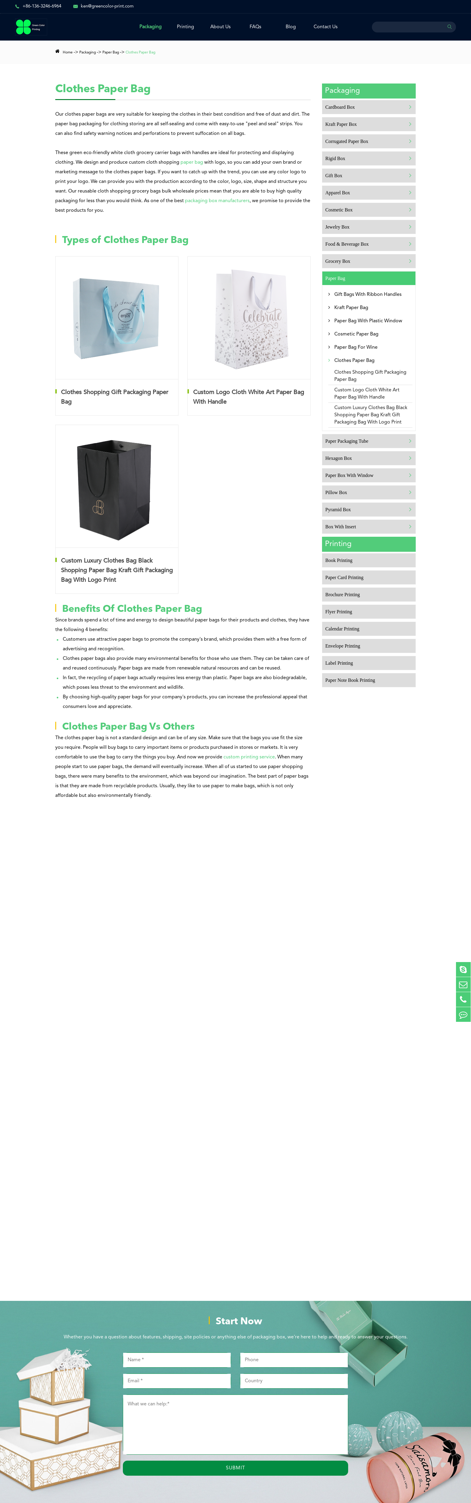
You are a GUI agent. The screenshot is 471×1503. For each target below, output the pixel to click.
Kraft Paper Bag (351, 307)
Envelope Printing (342, 645)
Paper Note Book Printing (350, 680)
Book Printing (338, 560)
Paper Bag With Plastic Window (368, 321)
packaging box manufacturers (217, 201)
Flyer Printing (338, 611)
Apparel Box (337, 192)
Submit (235, 1468)
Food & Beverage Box (347, 244)
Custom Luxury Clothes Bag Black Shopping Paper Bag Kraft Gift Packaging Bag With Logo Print (370, 415)
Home (68, 52)
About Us (220, 27)
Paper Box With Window (349, 475)
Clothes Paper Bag (140, 52)
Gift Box (333, 175)
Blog (291, 27)
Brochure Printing (342, 594)
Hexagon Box (338, 458)
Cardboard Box (340, 107)
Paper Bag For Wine (356, 347)
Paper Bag (110, 52)
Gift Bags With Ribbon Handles (368, 294)
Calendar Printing (342, 628)
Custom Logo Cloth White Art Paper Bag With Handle (367, 394)
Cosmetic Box (339, 209)
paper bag (192, 162)
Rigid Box (335, 158)
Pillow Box (336, 492)
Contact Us (326, 27)
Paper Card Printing (344, 577)
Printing (185, 27)
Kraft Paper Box (341, 124)
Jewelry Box (337, 226)
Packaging (150, 27)
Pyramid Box (338, 509)
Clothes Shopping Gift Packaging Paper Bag (370, 376)
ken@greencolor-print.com (107, 6)
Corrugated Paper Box (346, 141)
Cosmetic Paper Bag (356, 334)
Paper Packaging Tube (346, 441)
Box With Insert (340, 526)
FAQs (255, 27)
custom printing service (249, 757)
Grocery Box (337, 261)
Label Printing (339, 663)
